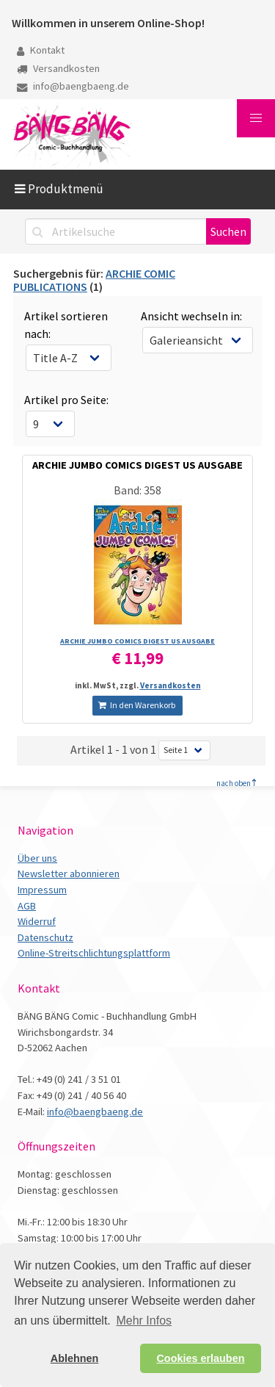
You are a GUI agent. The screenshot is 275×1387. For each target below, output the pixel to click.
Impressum (42, 889)
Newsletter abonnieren (69, 873)
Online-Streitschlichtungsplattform (94, 952)
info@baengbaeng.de (73, 86)
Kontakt (41, 50)
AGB (27, 905)
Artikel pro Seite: (66, 399)
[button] (256, 118)
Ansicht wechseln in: (191, 316)
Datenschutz (45, 937)
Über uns (37, 858)
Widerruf (37, 921)
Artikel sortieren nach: (66, 325)
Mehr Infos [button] (144, 1320)
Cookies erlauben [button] (200, 1358)
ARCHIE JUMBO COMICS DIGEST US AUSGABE (137, 465)
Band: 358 (137, 490)
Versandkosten (58, 68)
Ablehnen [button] (75, 1358)
